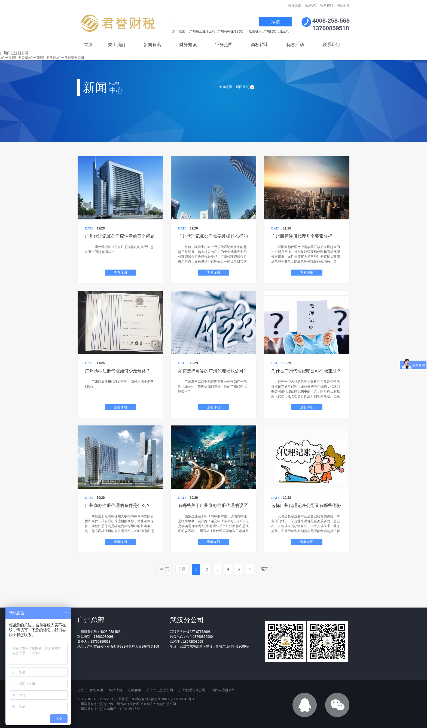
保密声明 (96, 690)
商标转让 (259, 44)
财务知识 (188, 44)
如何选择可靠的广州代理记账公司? (211, 370)
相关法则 (115, 690)
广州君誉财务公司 (90, 704)
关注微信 (294, 5)
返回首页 (242, 87)
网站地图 (343, 5)
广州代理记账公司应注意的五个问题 (120, 236)
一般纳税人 (253, 31)
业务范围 (224, 44)
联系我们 (326, 5)
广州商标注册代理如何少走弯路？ (117, 370)
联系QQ (310, 5)
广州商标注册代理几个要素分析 (301, 236)
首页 (88, 44)
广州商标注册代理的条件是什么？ (117, 505)
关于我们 (116, 44)
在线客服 (134, 690)
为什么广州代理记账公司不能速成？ (306, 370)
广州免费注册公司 (163, 704)
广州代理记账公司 (276, 31)
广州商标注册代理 (230, 31)
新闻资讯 (152, 44)
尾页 (264, 569)
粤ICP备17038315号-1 (178, 699)
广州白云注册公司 (202, 31)
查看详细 (120, 272)
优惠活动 (295, 44)
